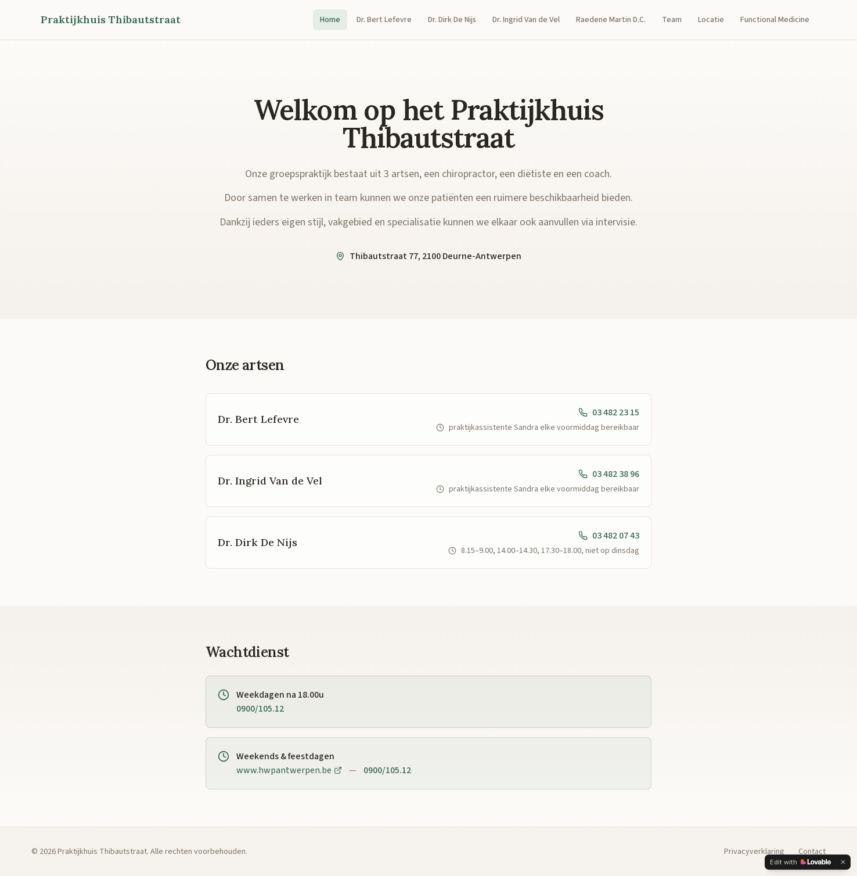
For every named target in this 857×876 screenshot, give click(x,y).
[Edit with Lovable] (800, 862)
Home (330, 20)
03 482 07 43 (608, 535)
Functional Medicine (774, 20)
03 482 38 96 (608, 474)
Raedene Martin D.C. (611, 20)
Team (672, 20)
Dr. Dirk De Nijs (452, 20)
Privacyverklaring (754, 851)
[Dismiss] (843, 862)
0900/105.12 (260, 708)
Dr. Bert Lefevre (384, 20)
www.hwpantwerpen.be (289, 770)
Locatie (711, 20)
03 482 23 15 (608, 412)
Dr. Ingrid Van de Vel (526, 20)
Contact (812, 851)
